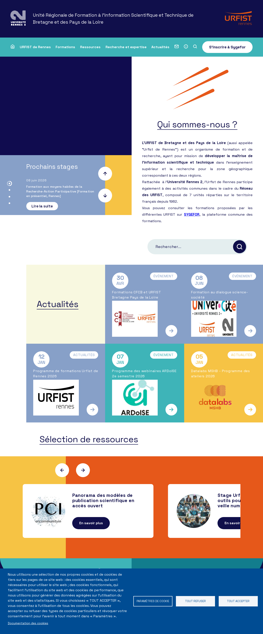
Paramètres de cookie (153, 601)
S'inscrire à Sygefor (227, 47)
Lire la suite (42, 206)
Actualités (160, 47)
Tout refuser (195, 601)
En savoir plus (91, 523)
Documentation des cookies (28, 623)
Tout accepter (238, 601)
